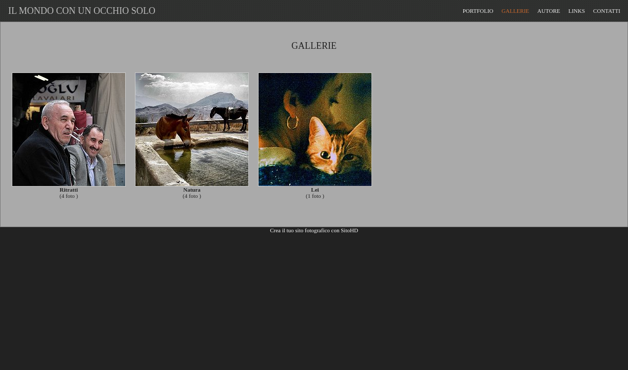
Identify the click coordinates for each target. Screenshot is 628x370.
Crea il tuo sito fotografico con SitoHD (314, 230)
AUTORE (548, 11)
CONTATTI (606, 11)
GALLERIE (515, 11)
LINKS (576, 11)
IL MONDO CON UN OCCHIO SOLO (79, 11)
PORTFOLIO (478, 11)
